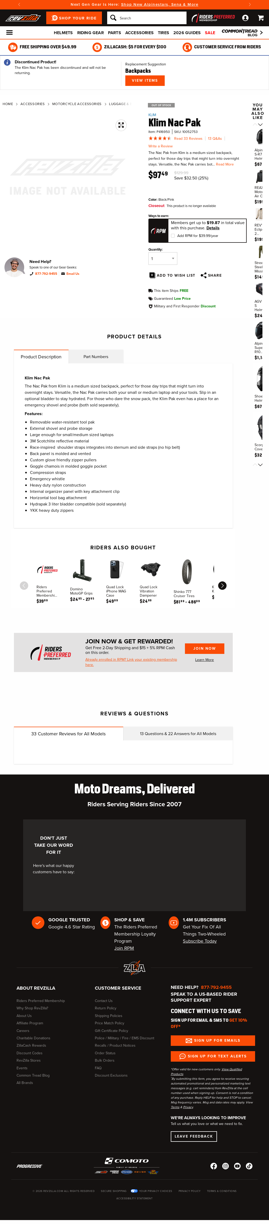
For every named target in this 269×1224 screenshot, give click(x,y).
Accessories (139, 33)
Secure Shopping (114, 1191)
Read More (225, 164)
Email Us (72, 273)
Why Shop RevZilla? (32, 1008)
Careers (23, 1031)
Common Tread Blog (33, 1075)
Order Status (105, 1053)
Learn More (204, 660)
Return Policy (105, 1008)
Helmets (63, 33)
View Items (145, 80)
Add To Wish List (176, 275)
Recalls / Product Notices (115, 1045)
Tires (163, 33)
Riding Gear (90, 33)
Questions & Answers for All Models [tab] (178, 734)
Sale (210, 33)
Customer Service (118, 988)
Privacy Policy (190, 1191)
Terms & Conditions (222, 1191)
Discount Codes (30, 1053)
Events (22, 1068)
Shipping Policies (108, 1016)
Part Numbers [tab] (96, 357)
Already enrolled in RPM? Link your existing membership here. (131, 662)
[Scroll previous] (255, 125)
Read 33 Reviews (188, 138)
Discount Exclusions (111, 1075)
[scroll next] (222, 585)
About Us (24, 1016)
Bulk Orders (105, 1060)
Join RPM (124, 948)
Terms (175, 1107)
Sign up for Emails (217, 1040)
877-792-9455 (46, 273)
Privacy (188, 1107)
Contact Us (104, 1001)
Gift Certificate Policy (111, 1031)
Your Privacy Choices (155, 1191)
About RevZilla (36, 988)
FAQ (98, 1068)
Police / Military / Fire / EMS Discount (124, 1038)
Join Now (204, 648)
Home (8, 103)
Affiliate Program (30, 1023)
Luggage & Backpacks (130, 103)
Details (213, 228)
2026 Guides (187, 33)
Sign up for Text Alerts (217, 1056)
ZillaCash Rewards (31, 1045)
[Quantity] (162, 258)
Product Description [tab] (41, 356)
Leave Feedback (194, 1136)
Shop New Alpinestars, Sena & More (160, 4)
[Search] (147, 18)
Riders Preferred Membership (41, 1001)
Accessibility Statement (134, 1198)
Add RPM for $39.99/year (197, 236)
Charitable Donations (33, 1038)
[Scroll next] (260, 125)
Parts (114, 33)
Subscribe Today (200, 941)
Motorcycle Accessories (77, 103)
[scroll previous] (24, 585)
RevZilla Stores (29, 1060)
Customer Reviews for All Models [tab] (68, 733)
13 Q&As (215, 138)
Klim (152, 115)
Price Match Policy (109, 1023)
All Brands (25, 1083)
